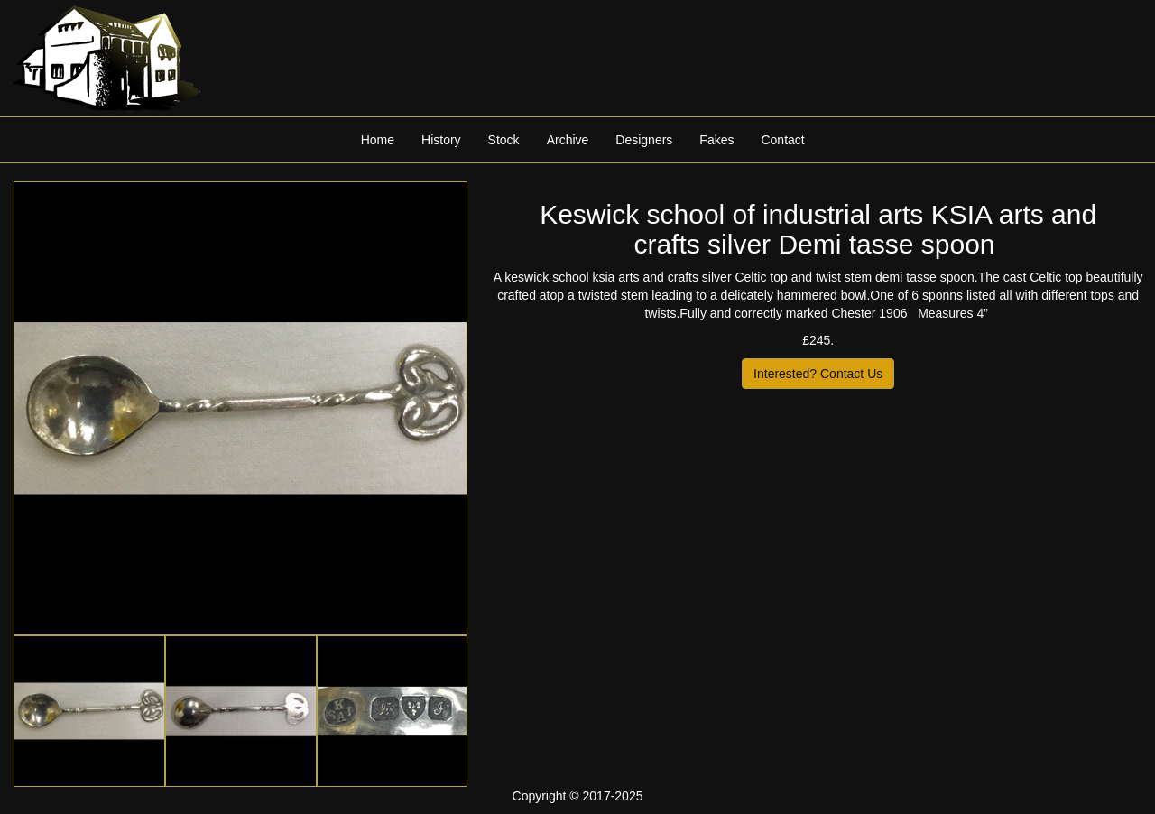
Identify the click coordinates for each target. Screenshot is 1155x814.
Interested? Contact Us (817, 373)
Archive (568, 140)
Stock (504, 140)
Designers (643, 140)
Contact (782, 140)
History (441, 140)
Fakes (716, 140)
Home (377, 140)
